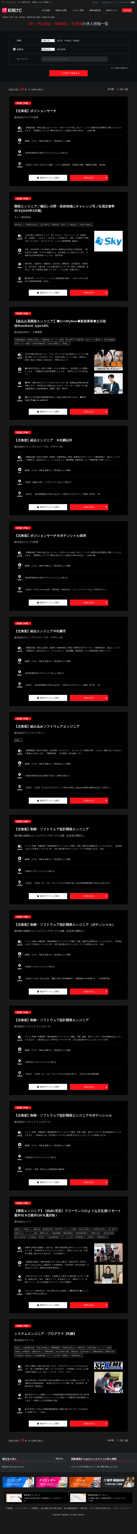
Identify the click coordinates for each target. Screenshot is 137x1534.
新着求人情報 (61, 10)
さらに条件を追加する (119, 68)
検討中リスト (112, 10)
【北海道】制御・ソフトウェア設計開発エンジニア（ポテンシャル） (64, 924)
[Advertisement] (68, 1525)
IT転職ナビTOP (7, 17)
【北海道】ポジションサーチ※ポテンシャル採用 (50, 535)
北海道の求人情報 (48, 17)
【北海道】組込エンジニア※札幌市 (40, 631)
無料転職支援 (95, 10)
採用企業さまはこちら (110, 2)
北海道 (63, 49)
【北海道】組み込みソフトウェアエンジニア (47, 726)
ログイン (95, 2)
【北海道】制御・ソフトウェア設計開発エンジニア (51, 829)
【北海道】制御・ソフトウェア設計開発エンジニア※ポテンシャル (63, 1115)
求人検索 (46, 10)
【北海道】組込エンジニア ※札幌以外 (43, 440)
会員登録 (127, 10)
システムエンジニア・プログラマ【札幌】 (45, 1333)
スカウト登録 (78, 10)
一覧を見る (59, 1459)
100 (126, 89)
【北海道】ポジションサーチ (35, 111)
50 (121, 89)
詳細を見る (89, 178)
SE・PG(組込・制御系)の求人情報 (27, 17)
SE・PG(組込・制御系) (69, 41)
